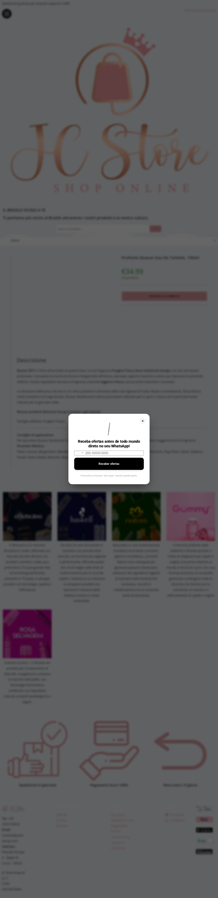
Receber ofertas (109, 463)
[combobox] (79, 453)
